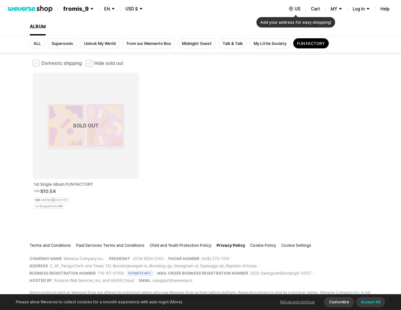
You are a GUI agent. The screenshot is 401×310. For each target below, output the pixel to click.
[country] (294, 9)
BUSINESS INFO (139, 232)
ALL (37, 43)
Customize (339, 302)
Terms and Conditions (50, 204)
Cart (315, 8)
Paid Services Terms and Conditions (110, 204)
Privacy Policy (231, 204)
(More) (175, 302)
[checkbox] (57, 63)
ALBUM (38, 26)
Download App (353, 269)
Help (385, 8)
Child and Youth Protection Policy (180, 204)
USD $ (132, 8)
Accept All (370, 302)
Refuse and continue (297, 302)
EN (107, 8)
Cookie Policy (263, 204)
